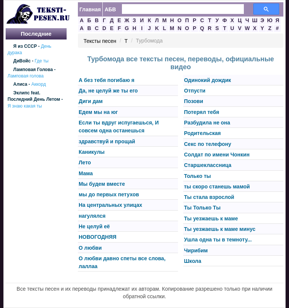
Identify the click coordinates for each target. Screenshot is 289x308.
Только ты (197, 176)
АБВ (110, 9)
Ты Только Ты (202, 208)
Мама (86, 173)
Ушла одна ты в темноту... (218, 240)
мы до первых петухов (109, 194)
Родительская (202, 133)
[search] (178, 9)
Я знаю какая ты (25, 106)
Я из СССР (25, 46)
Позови (193, 102)
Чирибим (196, 250)
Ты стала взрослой (209, 197)
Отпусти (194, 91)
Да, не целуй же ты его (108, 91)
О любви (90, 248)
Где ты (42, 61)
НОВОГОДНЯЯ (97, 237)
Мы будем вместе (102, 184)
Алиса (20, 84)
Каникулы (92, 152)
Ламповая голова (26, 76)
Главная (90, 9)
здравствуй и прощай (107, 141)
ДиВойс (21, 61)
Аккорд (38, 84)
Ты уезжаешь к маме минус (220, 229)
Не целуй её (94, 226)
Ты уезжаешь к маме (211, 218)
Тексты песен (100, 41)
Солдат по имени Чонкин (216, 155)
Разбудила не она (207, 123)
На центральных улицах (110, 205)
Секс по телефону (207, 144)
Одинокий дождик (207, 80)
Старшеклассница (207, 165)
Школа (192, 261)
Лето (85, 163)
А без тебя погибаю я (106, 80)
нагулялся (92, 216)
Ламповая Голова (33, 69)
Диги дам (91, 102)
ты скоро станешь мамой (217, 187)
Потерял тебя (201, 112)
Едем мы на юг (98, 112)
